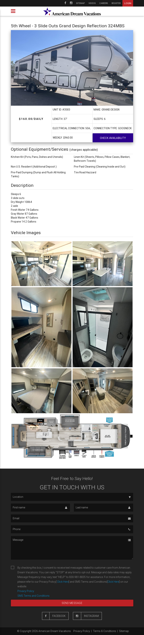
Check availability (113, 138)
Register (116, 3)
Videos (92, 3)
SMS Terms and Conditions (33, 595)
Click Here (62, 581)
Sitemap (80, 3)
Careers (103, 3)
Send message (72, 603)
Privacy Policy (25, 591)
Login (127, 3)
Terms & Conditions (104, 631)
